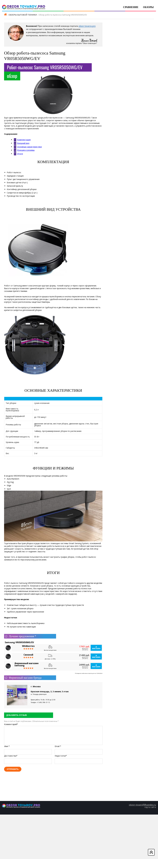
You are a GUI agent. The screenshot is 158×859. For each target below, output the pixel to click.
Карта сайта (150, 807)
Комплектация (24, 139)
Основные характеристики (29, 146)
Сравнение (130, 7)
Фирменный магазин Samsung (26, 664)
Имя (7, 746)
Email (58, 746)
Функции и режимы (26, 150)
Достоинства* (10, 755)
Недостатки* (61, 755)
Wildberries (28, 646)
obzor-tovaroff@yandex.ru (142, 804)
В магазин (96, 648)
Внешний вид (23, 143)
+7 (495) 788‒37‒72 (43, 702)
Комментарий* (11, 724)
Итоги (20, 153)
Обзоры (148, 7)
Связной (28, 655)
